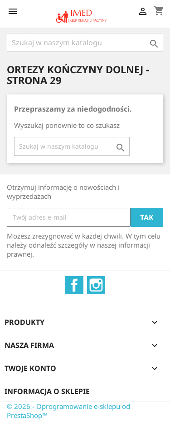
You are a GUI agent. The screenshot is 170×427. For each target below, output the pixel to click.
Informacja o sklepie (47, 391)
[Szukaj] (85, 42)
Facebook (74, 285)
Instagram (96, 285)
